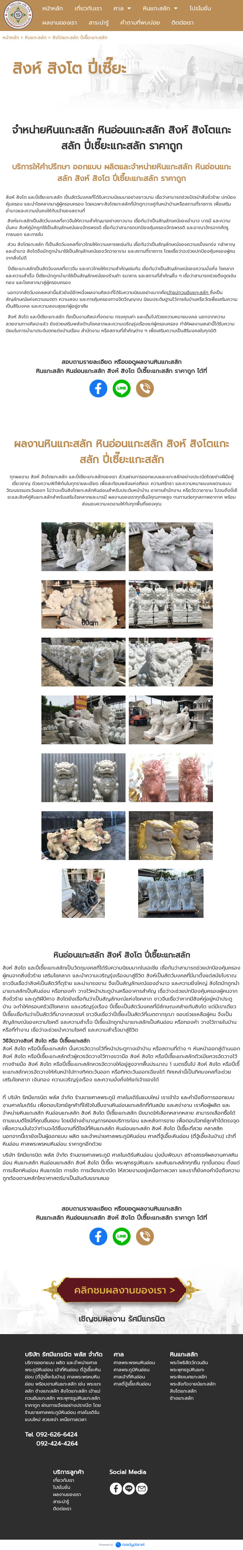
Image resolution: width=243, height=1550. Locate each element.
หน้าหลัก (11, 37)
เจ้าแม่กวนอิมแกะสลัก (188, 292)
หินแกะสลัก (36, 37)
